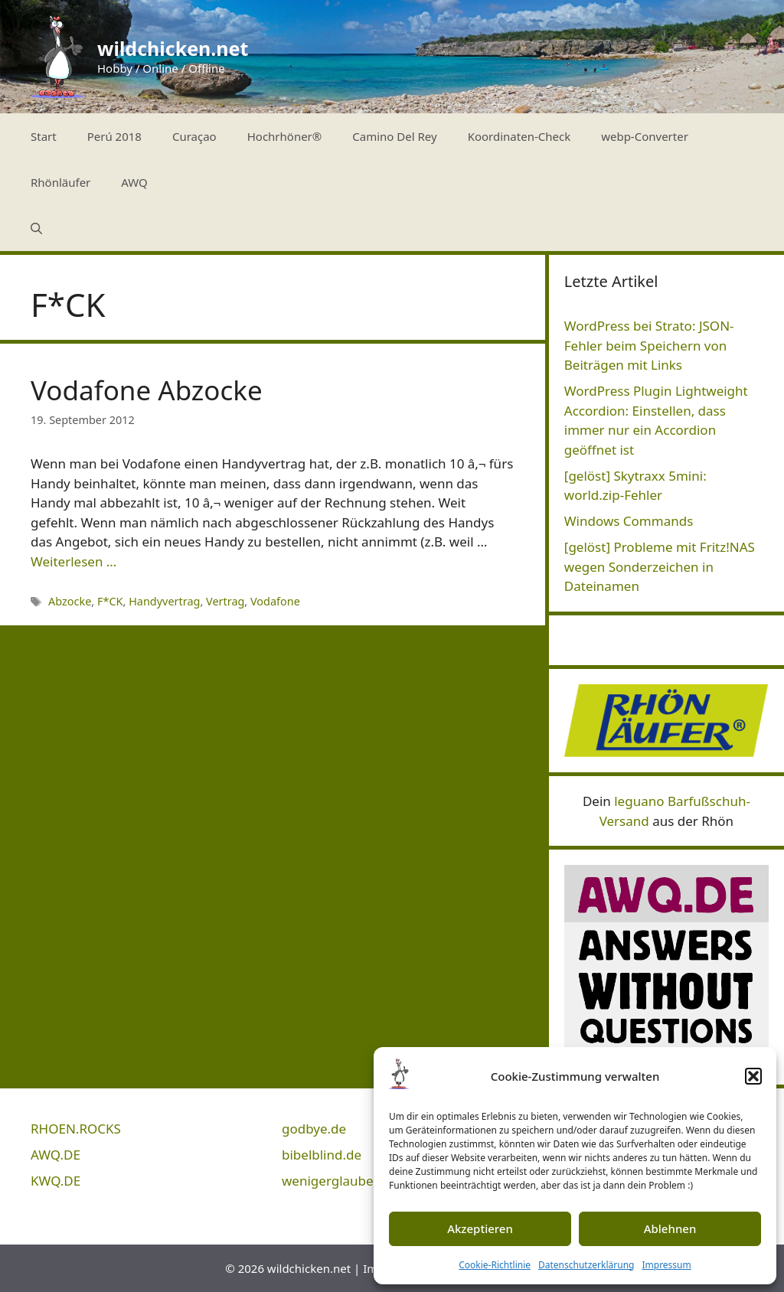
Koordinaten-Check (519, 136)
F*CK (110, 601)
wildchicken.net (172, 48)
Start (44, 136)
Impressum (666, 1264)
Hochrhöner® (284, 136)
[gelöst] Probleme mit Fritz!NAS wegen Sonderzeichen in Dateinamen (659, 566)
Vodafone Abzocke (147, 390)
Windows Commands (629, 521)
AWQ (134, 182)
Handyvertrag (164, 601)
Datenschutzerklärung (586, 1264)
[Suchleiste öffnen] (36, 228)
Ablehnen (670, 1228)
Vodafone (275, 601)
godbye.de (314, 1128)
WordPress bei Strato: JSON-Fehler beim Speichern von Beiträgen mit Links (649, 345)
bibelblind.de (321, 1154)
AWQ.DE (55, 1154)
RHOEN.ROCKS (76, 1128)
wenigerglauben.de (341, 1180)
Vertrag (225, 601)
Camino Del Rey (394, 136)
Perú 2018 (114, 136)
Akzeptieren (480, 1228)
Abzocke (69, 601)
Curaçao (194, 136)
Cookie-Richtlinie (495, 1264)
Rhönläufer (60, 182)
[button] (753, 1076)
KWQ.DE (55, 1180)
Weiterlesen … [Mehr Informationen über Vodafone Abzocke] (73, 561)
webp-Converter (644, 136)
